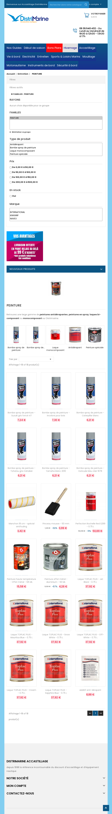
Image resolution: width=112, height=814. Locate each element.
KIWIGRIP (56, 215)
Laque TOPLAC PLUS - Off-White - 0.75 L (90, 636)
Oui (14, 195)
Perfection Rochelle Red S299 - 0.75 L (90, 525)
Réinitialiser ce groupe (21, 132)
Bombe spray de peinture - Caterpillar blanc (90, 414)
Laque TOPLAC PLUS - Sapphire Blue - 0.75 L (56, 691)
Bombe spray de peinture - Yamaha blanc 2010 (56, 469)
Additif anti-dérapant (90, 690)
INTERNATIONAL (56, 212)
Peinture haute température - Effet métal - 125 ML (21, 580)
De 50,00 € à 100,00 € (24, 172)
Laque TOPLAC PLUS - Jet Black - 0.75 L (90, 580)
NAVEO (56, 218)
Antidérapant (56, 144)
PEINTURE (56, 118)
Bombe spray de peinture (56, 147)
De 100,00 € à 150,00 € (24, 177)
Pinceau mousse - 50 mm (56, 523)
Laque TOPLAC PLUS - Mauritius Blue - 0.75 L (21, 636)
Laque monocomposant (56, 151)
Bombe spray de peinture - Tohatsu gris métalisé (21, 469)
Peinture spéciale (56, 154)
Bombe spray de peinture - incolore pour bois (56, 414)
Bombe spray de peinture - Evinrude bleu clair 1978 (90, 469)
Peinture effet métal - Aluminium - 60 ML (56, 580)
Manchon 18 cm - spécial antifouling (21, 525)
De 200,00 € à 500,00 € (25, 182)
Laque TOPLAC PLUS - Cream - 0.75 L (21, 691)
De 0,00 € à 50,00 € (23, 167)
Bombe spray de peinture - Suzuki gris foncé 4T (21, 414)
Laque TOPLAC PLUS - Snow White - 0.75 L (56, 636)
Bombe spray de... (36, 347)
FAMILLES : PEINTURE (23, 94)
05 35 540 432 (87, 28)
